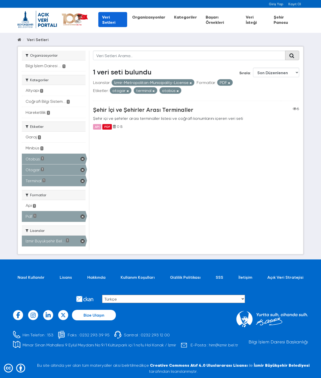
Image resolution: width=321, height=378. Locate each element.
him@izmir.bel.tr (223, 344)
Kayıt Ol (294, 4)
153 (50, 334)
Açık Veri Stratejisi (285, 277)
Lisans (66, 277)
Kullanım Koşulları (138, 277)
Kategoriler (185, 17)
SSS (219, 277)
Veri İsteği (251, 19)
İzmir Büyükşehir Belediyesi (282, 365)
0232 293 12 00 (155, 334)
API (97, 127)
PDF (107, 127)
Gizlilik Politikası (185, 277)
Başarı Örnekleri (215, 19)
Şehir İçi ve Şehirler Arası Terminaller (143, 109)
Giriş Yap (276, 4)
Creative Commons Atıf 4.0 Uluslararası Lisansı (199, 365)
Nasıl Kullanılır (31, 277)
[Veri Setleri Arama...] (189, 55)
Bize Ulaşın (94, 315)
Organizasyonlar (148, 17)
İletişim (245, 277)
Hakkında (96, 277)
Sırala (244, 72)
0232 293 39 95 (94, 334)
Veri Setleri (108, 19)
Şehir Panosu (281, 19)
